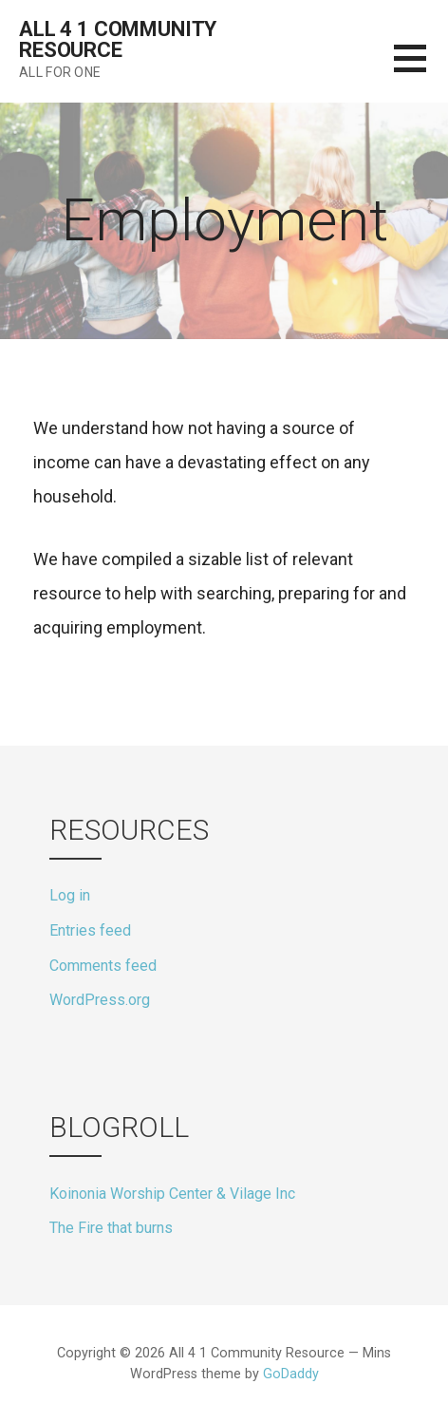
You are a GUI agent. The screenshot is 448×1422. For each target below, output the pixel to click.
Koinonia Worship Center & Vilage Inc (172, 1194)
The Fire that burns (111, 1228)
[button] (421, 70)
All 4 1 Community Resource (117, 39)
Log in (69, 895)
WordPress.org (99, 1000)
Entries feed (90, 930)
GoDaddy (291, 1374)
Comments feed (103, 966)
